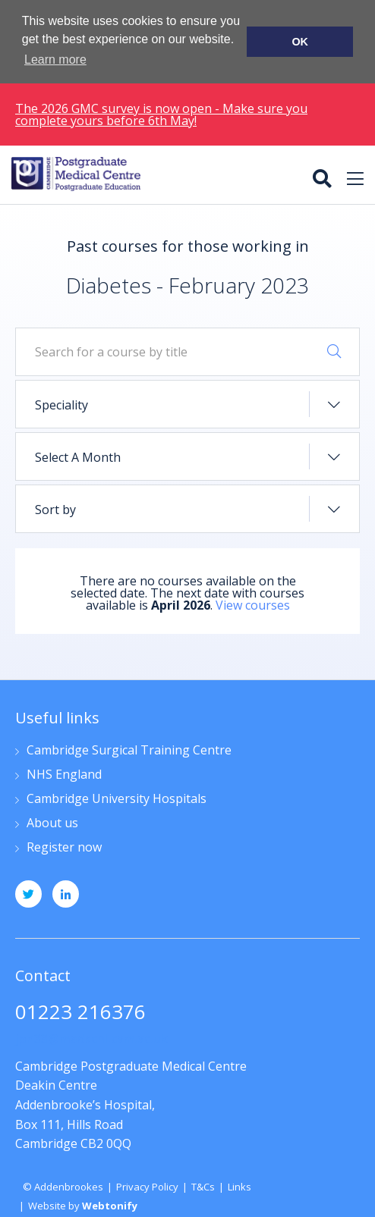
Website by (82, 1205)
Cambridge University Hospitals (116, 798)
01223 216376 (80, 1012)
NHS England (64, 774)
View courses (253, 604)
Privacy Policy (147, 1185)
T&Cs (203, 1185)
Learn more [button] (55, 59)
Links (239, 1185)
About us (52, 822)
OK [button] (299, 42)
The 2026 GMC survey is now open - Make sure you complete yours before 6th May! (161, 113)
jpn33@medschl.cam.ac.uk (91, 1037)
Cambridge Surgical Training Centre (129, 749)
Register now (64, 846)
